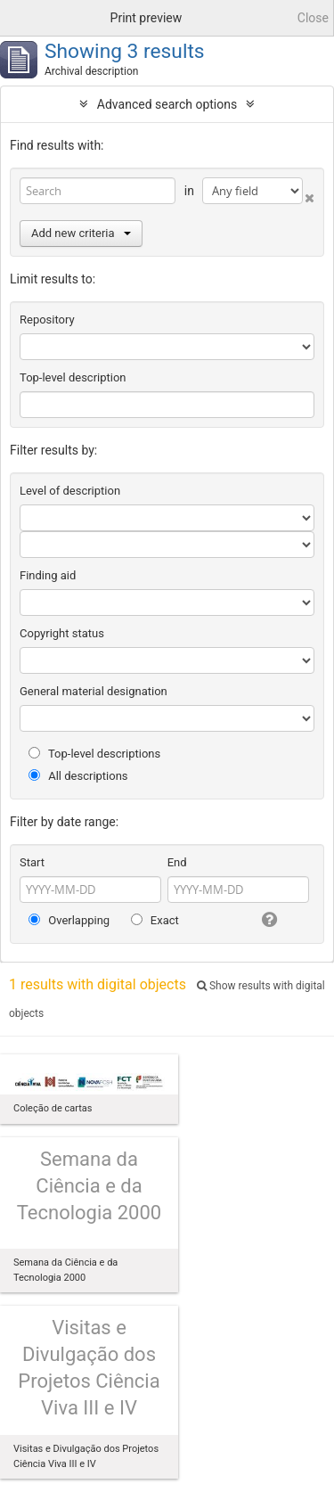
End (177, 862)
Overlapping (69, 920)
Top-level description (73, 377)
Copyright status (62, 633)
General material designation (93, 691)
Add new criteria (81, 233)
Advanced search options (167, 104)
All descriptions (78, 776)
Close (313, 18)
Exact (155, 920)
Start (32, 862)
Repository (47, 319)
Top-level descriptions (94, 753)
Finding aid (48, 575)
